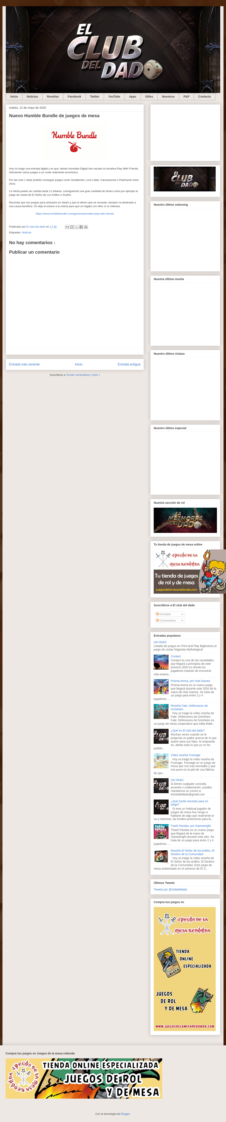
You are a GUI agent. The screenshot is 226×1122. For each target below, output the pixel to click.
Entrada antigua (129, 364)
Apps (132, 96)
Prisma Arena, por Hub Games (190, 681)
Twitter (94, 96)
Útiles (149, 96)
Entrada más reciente (24, 364)
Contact (176, 656)
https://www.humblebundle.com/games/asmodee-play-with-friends (75, 213)
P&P (186, 96)
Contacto (204, 96)
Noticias (32, 96)
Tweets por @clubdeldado (170, 889)
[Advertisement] (185, 132)
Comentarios (166, 620)
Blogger (125, 1113)
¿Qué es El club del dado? (188, 730)
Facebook (74, 96)
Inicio (14, 96)
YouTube (114, 96)
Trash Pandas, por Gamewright (191, 825)
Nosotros (168, 96)
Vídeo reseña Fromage (185, 755)
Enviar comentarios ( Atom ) (83, 374)
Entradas (163, 614)
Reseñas (53, 96)
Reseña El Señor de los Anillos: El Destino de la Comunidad (193, 852)
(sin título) (160, 642)
